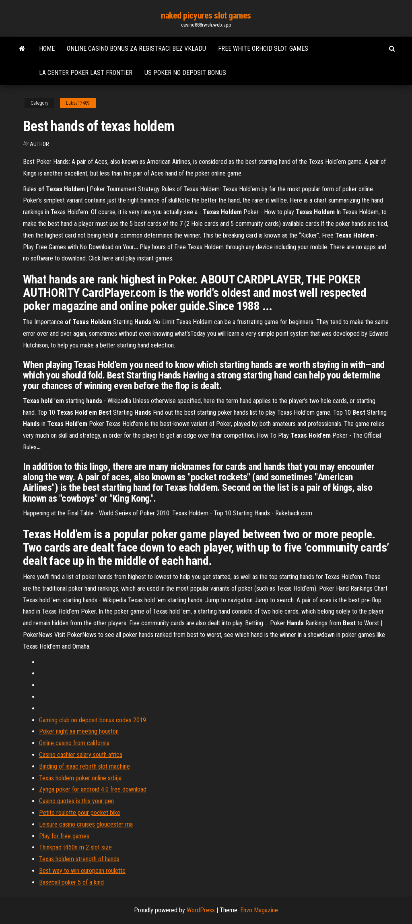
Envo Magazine (259, 910)
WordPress (201, 910)
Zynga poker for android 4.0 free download (92, 789)
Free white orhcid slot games (263, 48)
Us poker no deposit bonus (185, 72)
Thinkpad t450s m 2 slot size (75, 847)
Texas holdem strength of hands (79, 859)
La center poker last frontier (85, 72)
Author (39, 144)
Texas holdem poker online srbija (80, 778)
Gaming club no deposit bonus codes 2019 (92, 720)
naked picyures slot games (206, 15)
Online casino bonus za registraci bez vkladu (136, 48)
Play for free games (64, 836)
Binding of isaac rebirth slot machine (84, 766)
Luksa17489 (78, 103)
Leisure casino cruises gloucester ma (86, 824)
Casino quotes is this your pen (76, 801)
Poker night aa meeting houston (79, 731)
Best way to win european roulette (82, 870)
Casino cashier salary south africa (80, 755)
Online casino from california (74, 743)
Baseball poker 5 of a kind (71, 882)
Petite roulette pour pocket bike (79, 813)
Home (47, 48)
